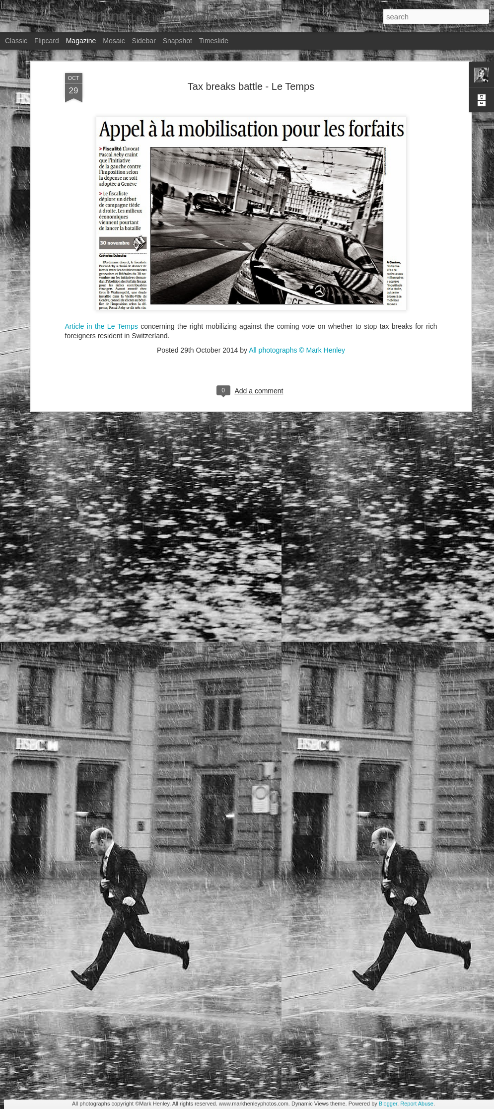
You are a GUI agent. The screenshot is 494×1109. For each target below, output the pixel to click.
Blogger (388, 1104)
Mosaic (114, 41)
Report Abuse (416, 1104)
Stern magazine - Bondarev (201, 985)
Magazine (81, 41)
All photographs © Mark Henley (297, 251)
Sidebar (144, 41)
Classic (16, 41)
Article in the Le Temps (101, 227)
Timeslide (213, 41)
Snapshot (177, 41)
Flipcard (46, 41)
